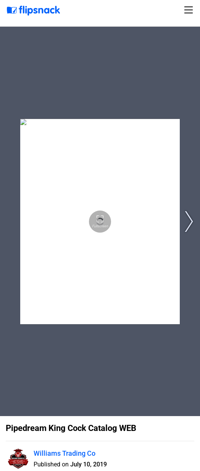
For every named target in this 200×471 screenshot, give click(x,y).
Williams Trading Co (64, 453)
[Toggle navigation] (189, 10)
